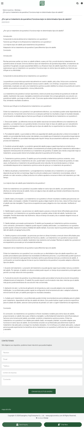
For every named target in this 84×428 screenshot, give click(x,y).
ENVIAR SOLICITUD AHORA (42, 391)
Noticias (17, 10)
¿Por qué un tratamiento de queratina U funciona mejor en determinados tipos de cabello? (33, 12)
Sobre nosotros (8, 10)
